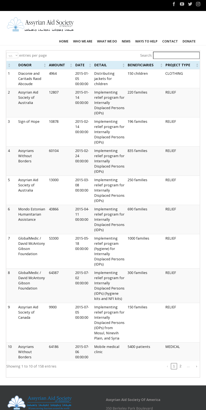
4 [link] (167, 293)
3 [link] (161, 293)
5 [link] (174, 293)
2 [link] (154, 293)
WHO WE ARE (19, 381)
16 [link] (190, 293)
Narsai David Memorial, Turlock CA (134, 402)
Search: (146, 55)
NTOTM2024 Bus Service (126, 389)
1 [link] (148, 293)
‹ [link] (141, 293)
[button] (9, 67)
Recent (153, 374)
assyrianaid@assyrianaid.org (129, 349)
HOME (13, 372)
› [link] (196, 293)
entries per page (33, 55)
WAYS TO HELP (20, 399)
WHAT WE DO (19, 390)
